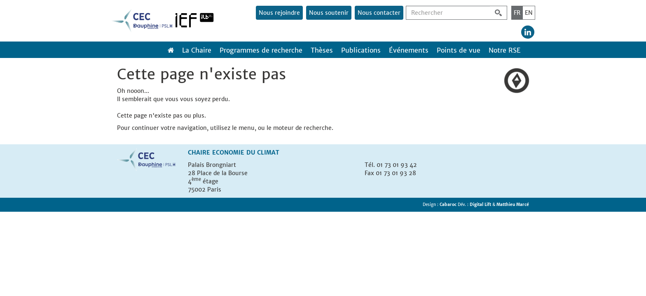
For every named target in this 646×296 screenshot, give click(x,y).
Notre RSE (505, 50)
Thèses (322, 50)
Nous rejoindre (279, 12)
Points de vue (458, 50)
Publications (361, 50)
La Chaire (196, 50)
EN (529, 12)
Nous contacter (379, 12)
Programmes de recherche (261, 50)
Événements (408, 50)
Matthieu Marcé (512, 204)
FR (517, 12)
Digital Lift (480, 204)
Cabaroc (449, 204)
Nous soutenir (329, 12)
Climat (268, 152)
